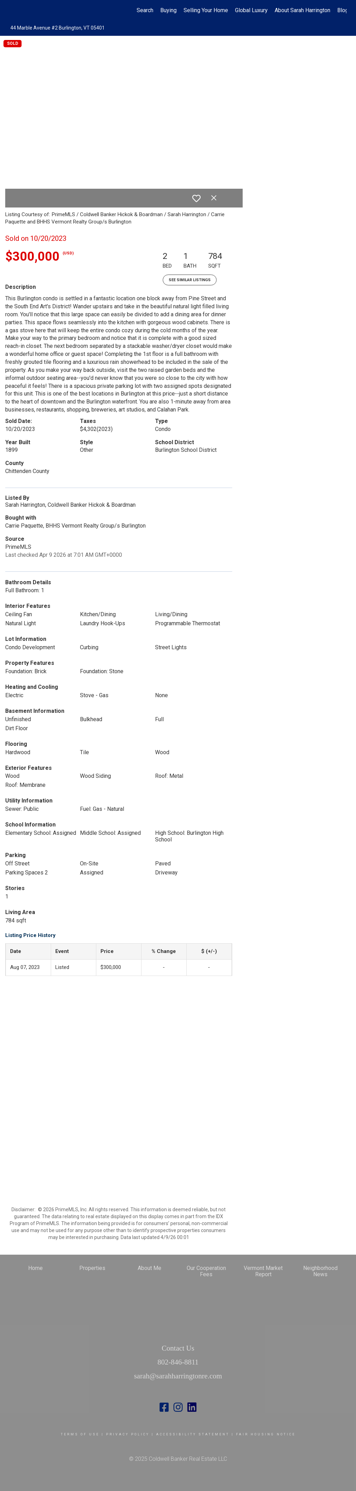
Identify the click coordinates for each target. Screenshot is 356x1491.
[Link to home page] (13, 10)
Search (145, 10)
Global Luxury (251, 10)
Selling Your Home (206, 10)
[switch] (196, 198)
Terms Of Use (80, 1434)
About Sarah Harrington (302, 10)
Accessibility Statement (192, 1434)
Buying (168, 10)
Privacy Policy (127, 1434)
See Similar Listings (190, 280)
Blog (342, 10)
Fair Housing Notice (266, 1434)
